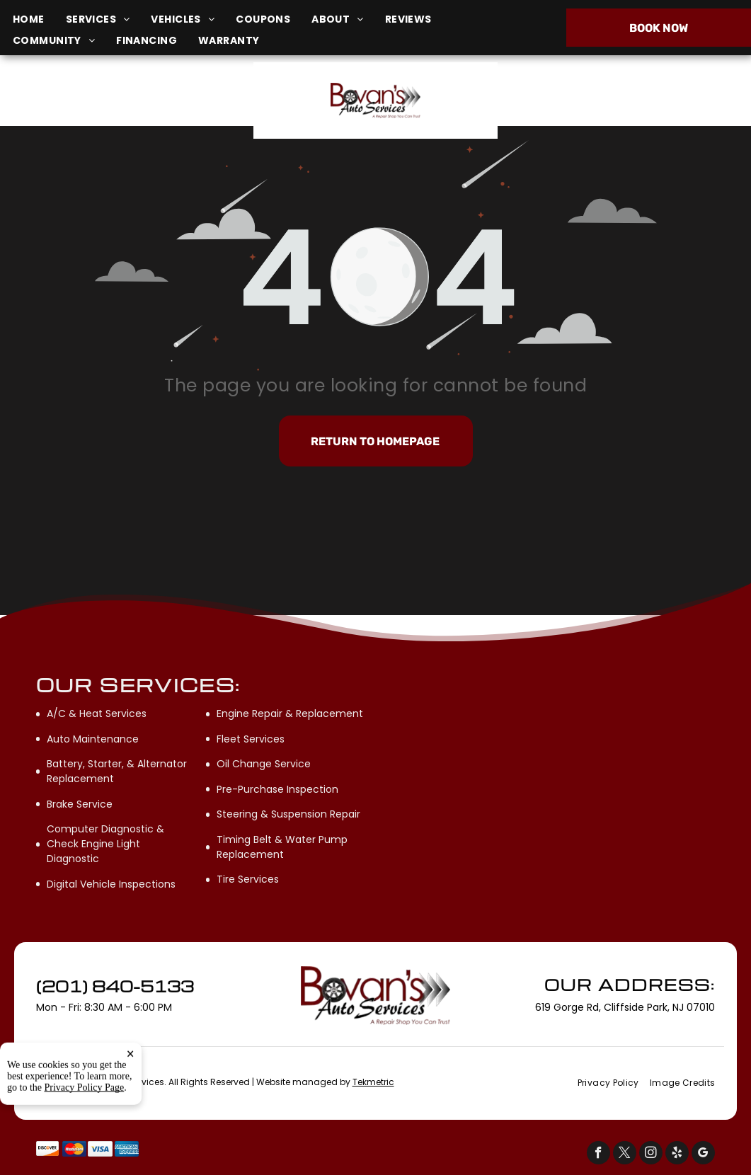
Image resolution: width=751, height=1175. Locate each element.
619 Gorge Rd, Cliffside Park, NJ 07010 (121, 108)
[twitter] (624, 1154)
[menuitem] (39, 19)
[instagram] (651, 1154)
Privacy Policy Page (85, 1147)
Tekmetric (373, 1082)
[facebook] (598, 1154)
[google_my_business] (703, 1154)
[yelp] (677, 1154)
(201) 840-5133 (625, 100)
